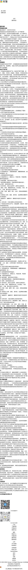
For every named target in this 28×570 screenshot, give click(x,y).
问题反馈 (14, 536)
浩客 (14, 556)
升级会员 (14, 528)
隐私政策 (14, 539)
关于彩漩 (14, 543)
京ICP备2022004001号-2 (13, 565)
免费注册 (3, 12)
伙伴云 (14, 560)
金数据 (14, 558)
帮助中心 (14, 534)
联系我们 (14, 545)
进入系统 (3, 11)
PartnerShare (14, 551)
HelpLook (14, 549)
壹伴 (14, 553)
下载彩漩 (14, 526)
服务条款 (14, 537)
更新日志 (14, 530)
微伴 (14, 555)
